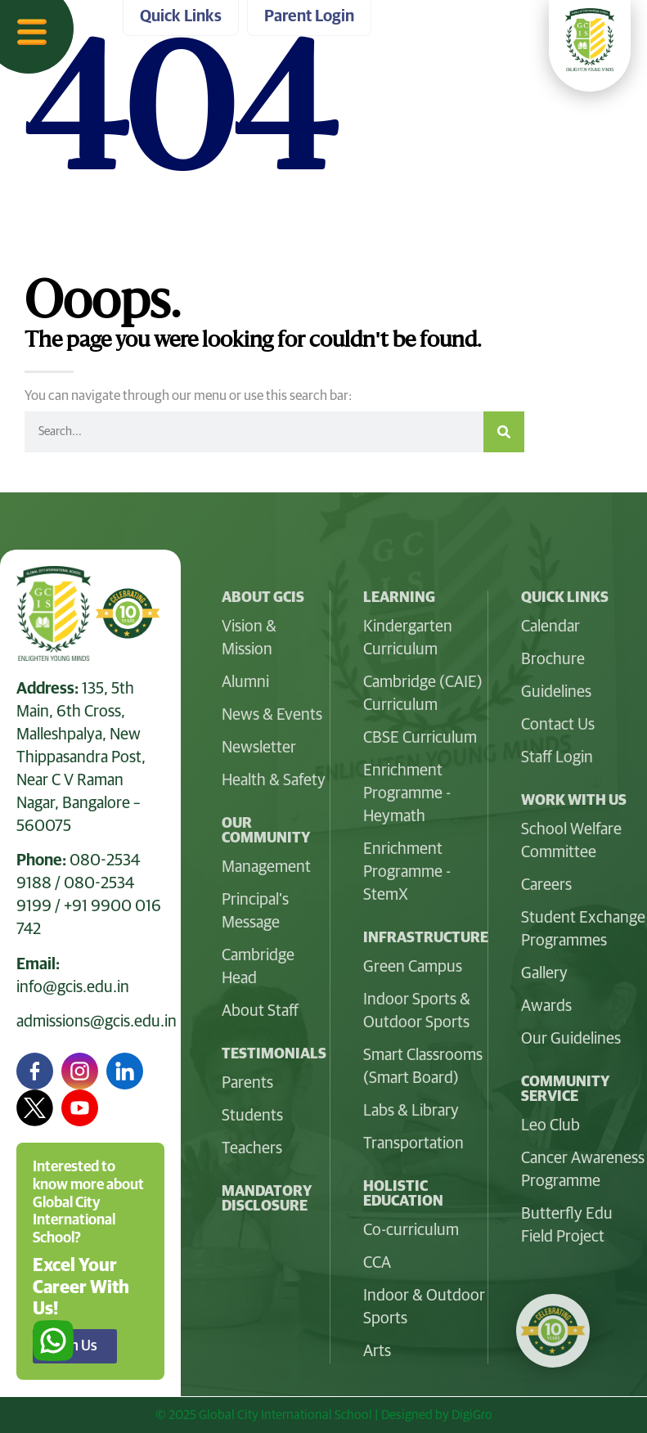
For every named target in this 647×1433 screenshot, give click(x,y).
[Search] (503, 431)
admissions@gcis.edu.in (96, 1021)
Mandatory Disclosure (267, 1199)
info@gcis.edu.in (72, 987)
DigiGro (472, 1415)
